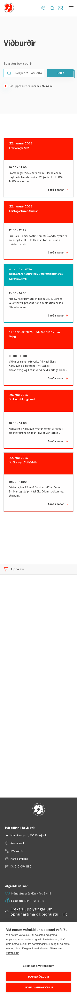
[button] (60, 73)
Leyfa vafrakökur (38, 987)
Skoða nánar (56, 189)
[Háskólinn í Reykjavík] (8, 8)
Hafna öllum (38, 976)
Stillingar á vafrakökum (38, 965)
